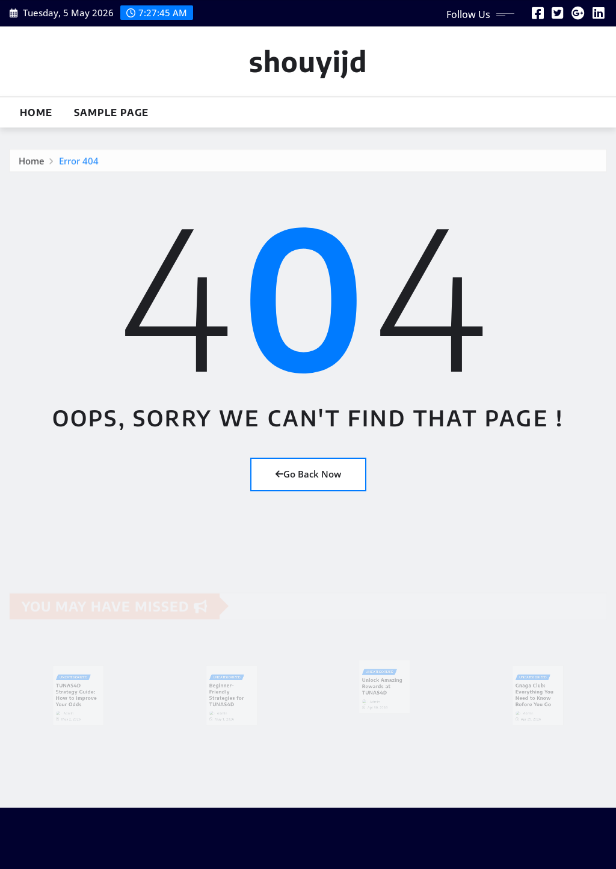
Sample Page (111, 112)
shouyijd (308, 61)
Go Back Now (308, 474)
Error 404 (79, 163)
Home (36, 112)
